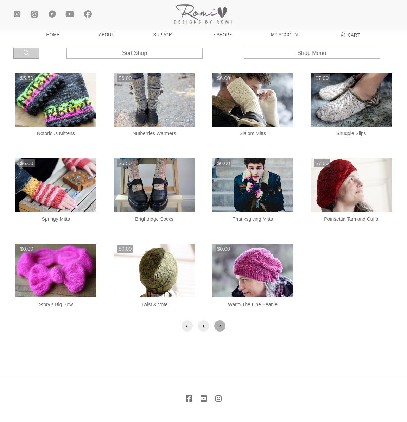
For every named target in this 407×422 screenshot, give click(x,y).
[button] (350, 35)
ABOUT (106, 34)
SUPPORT (164, 34)
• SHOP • (223, 34)
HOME (53, 34)
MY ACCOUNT (285, 34)
